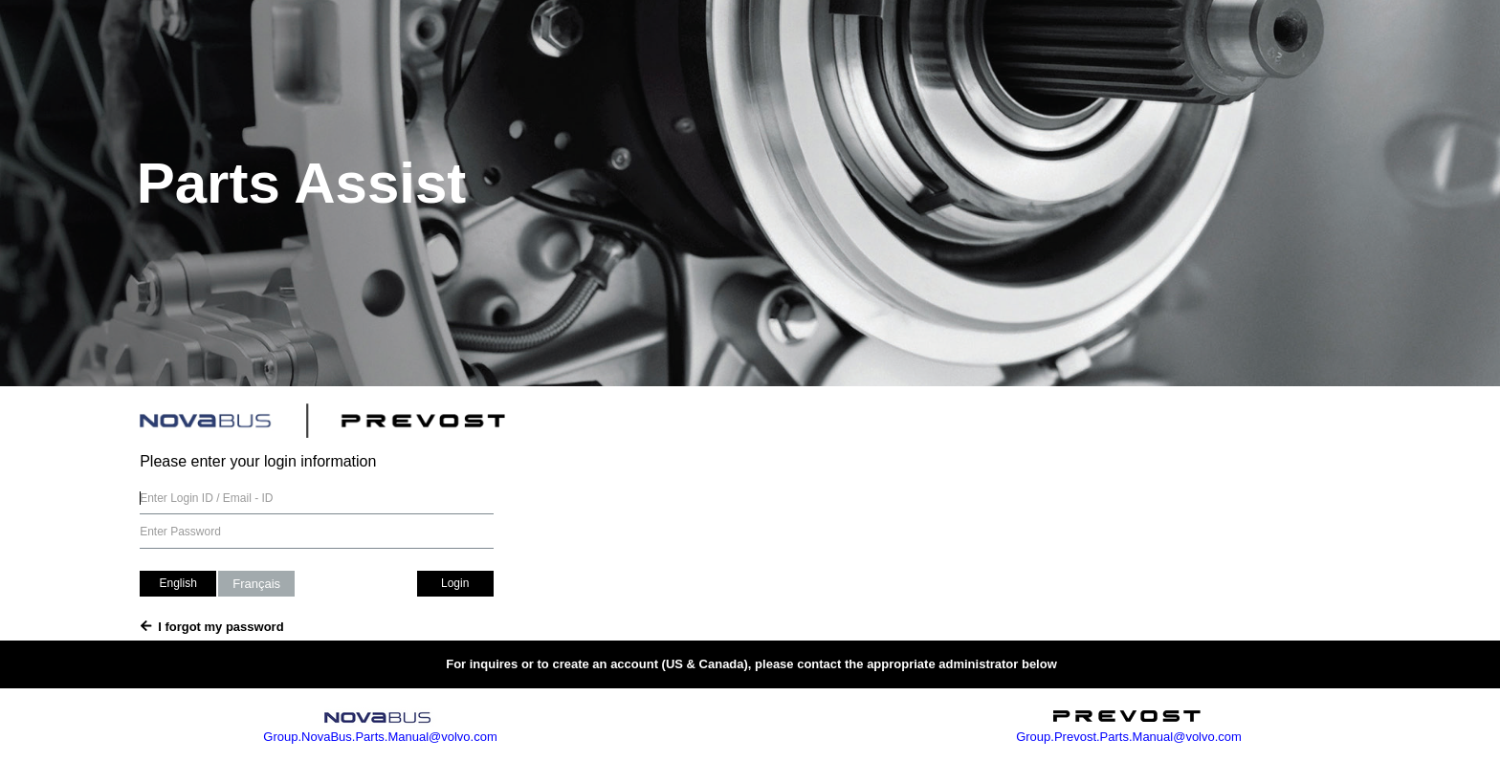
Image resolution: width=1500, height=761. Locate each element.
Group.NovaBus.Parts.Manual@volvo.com (378, 736)
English (177, 583)
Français (256, 583)
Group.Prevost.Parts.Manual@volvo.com (1127, 736)
